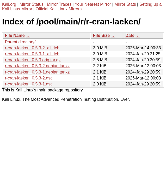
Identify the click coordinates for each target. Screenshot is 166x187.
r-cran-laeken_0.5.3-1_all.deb (32, 54)
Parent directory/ (20, 42)
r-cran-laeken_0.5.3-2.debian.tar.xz (37, 66)
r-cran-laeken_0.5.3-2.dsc (28, 78)
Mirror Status (32, 4)
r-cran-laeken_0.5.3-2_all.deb (32, 48)
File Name (15, 35)
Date (129, 35)
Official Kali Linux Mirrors (59, 9)
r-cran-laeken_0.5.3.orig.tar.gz (32, 60)
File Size (101, 35)
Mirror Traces (59, 4)
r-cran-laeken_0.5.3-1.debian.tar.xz (37, 72)
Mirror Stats (125, 4)
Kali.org (9, 4)
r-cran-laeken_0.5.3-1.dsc (28, 84)
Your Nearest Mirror (93, 4)
